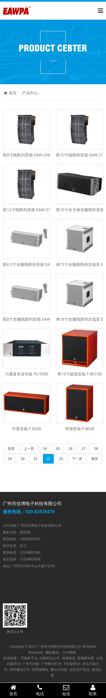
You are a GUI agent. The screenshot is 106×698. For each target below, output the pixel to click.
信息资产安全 (80, 670)
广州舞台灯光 (51, 664)
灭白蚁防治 (71, 664)
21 (35, 459)
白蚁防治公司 (50, 658)
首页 (10, 93)
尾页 (94, 459)
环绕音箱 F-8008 (79, 428)
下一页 (77, 459)
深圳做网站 (40, 670)
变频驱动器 (85, 658)
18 (96, 449)
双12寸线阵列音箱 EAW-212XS (30, 209)
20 (22, 459)
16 (70, 449)
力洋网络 (69, 652)
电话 (40, 690)
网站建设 (52, 652)
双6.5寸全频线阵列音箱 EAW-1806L (34, 264)
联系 (92, 690)
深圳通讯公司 (19, 670)
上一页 (29, 449)
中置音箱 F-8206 (26, 428)
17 (83, 449)
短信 (66, 690)
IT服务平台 (29, 658)
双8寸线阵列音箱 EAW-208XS (29, 155)
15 (57, 449)
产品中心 (30, 93)
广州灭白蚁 (30, 664)
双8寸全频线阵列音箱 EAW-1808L (32, 319)
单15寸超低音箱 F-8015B (79, 374)
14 (45, 449)
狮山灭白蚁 (59, 670)
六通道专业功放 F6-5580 (26, 374)
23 (61, 459)
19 (10, 459)
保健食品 (68, 658)
